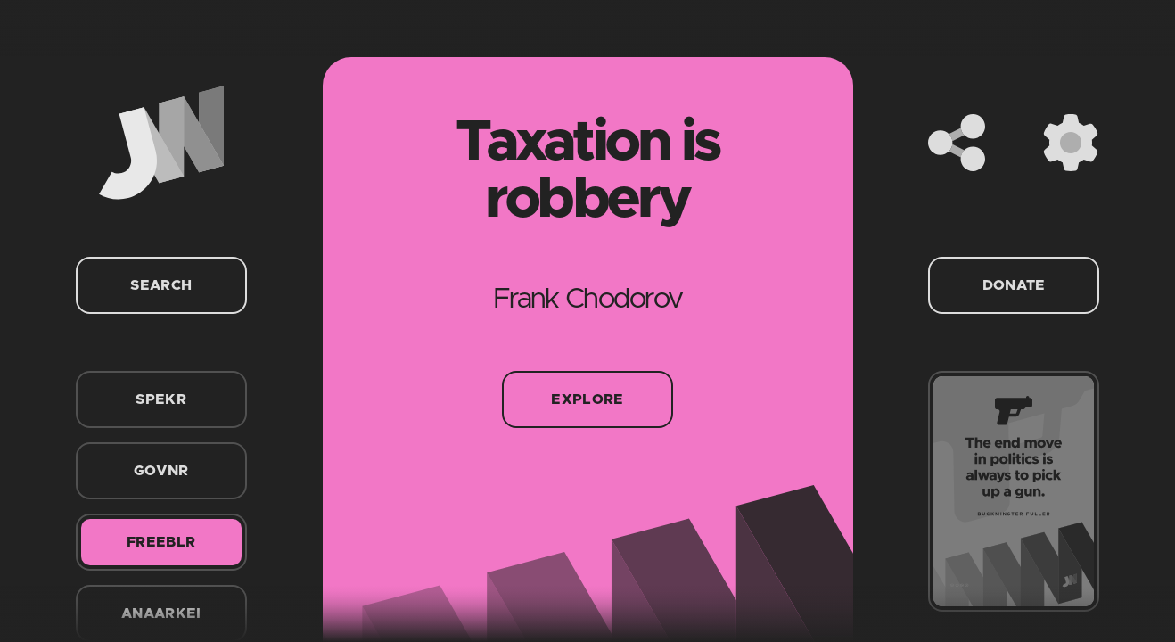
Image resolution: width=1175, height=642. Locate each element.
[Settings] (1070, 142)
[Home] (161, 143)
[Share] (956, 142)
